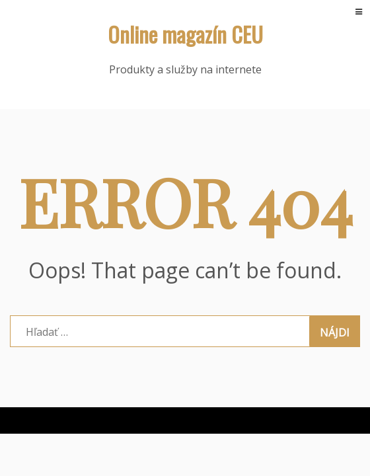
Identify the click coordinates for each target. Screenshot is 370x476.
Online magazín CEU (185, 34)
